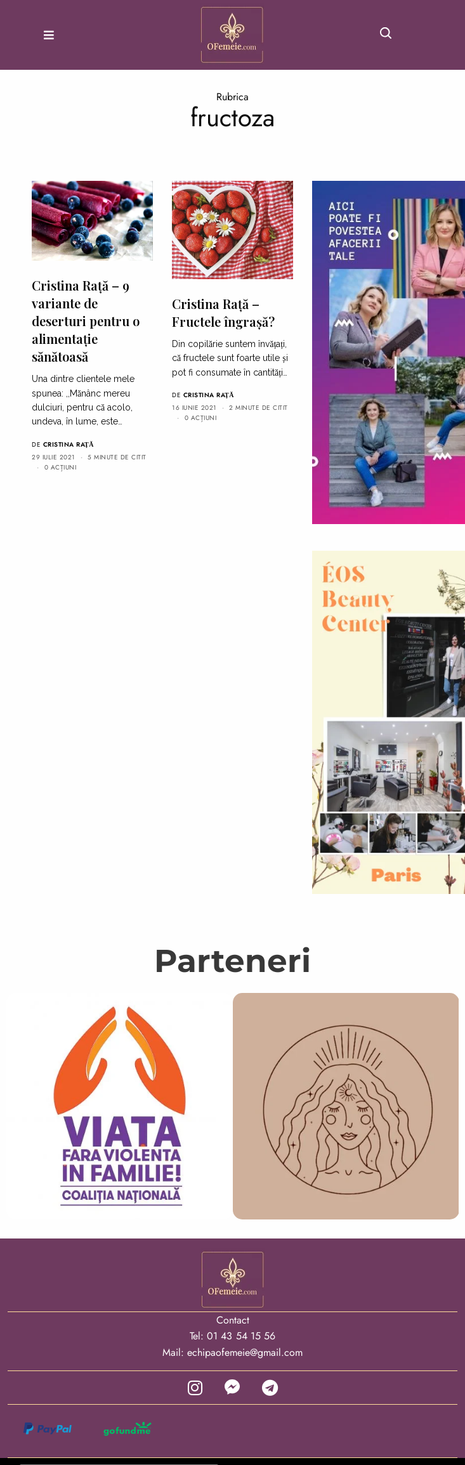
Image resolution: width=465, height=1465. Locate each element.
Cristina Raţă (68, 444)
